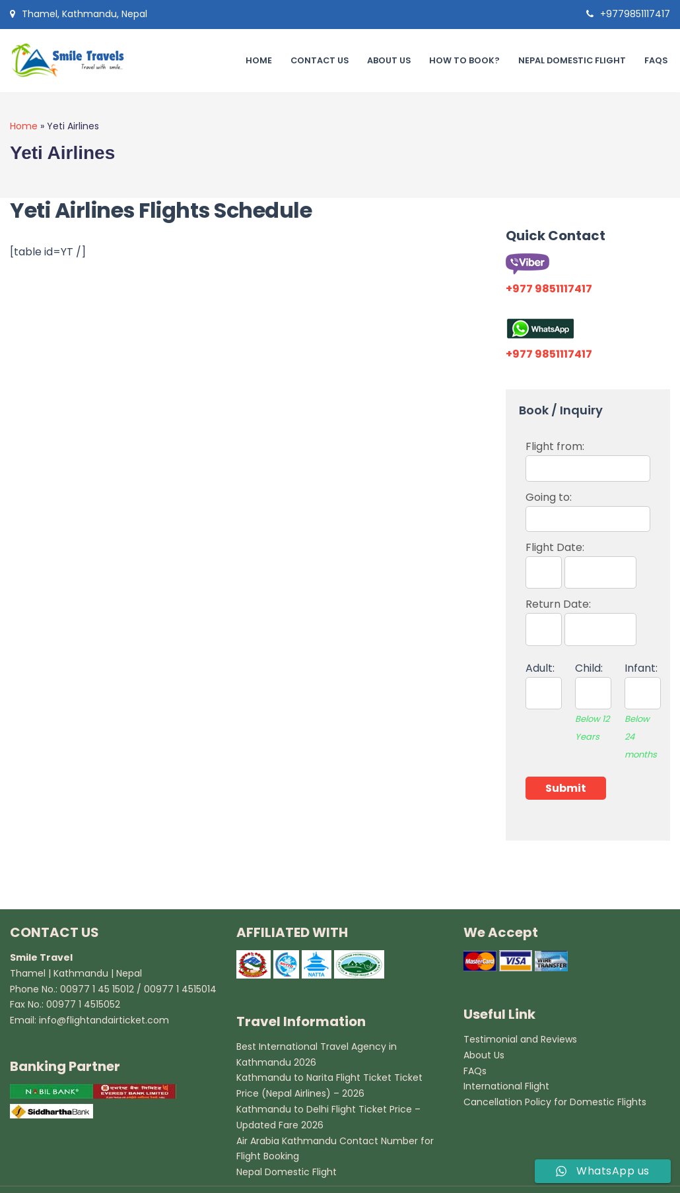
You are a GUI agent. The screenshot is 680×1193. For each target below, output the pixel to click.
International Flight (506, 1086)
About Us (387, 60)
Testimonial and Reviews (520, 1039)
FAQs (655, 60)
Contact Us (317, 60)
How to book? (463, 60)
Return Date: (581, 616)
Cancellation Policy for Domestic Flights (554, 1102)
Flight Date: (581, 560)
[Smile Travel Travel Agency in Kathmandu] (72, 61)
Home (256, 60)
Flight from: (588, 457)
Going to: (588, 508)
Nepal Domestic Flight (571, 60)
